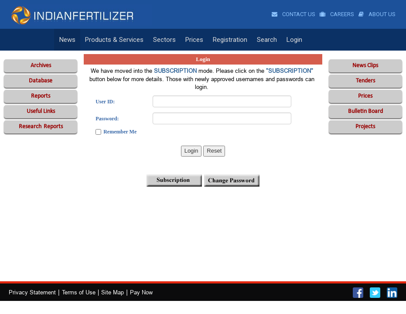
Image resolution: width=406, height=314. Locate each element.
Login (294, 40)
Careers (337, 14)
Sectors (164, 40)
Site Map (112, 292)
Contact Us (293, 14)
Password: (107, 119)
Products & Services (114, 40)
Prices (194, 40)
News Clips (365, 65)
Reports (40, 96)
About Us (377, 14)
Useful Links (41, 111)
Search (267, 40)
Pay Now (141, 292)
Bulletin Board (365, 111)
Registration (230, 40)
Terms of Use (79, 292)
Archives (41, 65)
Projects (365, 126)
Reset (214, 150)
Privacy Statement (32, 292)
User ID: (105, 102)
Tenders (365, 81)
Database (40, 81)
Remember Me (119, 132)
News (67, 40)
